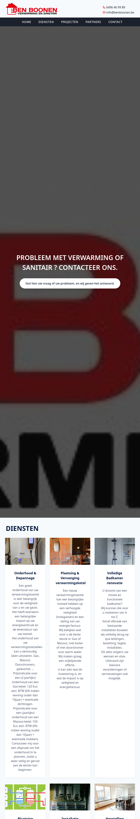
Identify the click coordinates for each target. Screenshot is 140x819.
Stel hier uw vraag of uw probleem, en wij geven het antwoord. (70, 283)
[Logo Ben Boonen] (31, 9)
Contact (115, 22)
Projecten (69, 22)
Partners (93, 22)
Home (26, 22)
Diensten (46, 22)
